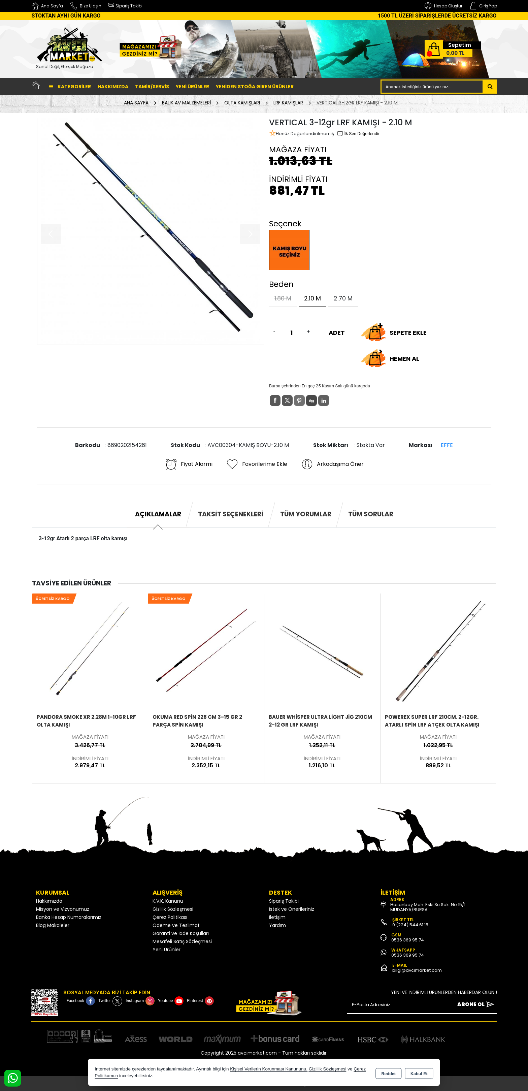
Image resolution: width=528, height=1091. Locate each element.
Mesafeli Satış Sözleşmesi (182, 941)
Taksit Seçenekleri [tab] (230, 514)
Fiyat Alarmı (188, 464)
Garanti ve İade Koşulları (181, 933)
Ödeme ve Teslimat (176, 925)
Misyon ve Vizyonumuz (62, 909)
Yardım (277, 925)
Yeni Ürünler (166, 949)
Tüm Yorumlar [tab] (305, 514)
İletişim (277, 917)
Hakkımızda (113, 86)
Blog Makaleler (52, 925)
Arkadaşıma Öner (332, 464)
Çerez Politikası (170, 917)
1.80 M (282, 298)
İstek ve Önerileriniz (291, 909)
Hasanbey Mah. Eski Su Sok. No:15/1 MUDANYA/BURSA (427, 907)
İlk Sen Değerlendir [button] (358, 133)
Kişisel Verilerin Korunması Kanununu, (268, 1068)
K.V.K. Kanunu (168, 901)
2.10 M (312, 298)
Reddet (389, 1072)
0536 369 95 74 (407, 940)
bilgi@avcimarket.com (417, 970)
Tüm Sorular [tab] (370, 514)
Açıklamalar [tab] (158, 514)
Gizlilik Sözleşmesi (173, 909)
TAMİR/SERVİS (152, 86)
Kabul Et (419, 1072)
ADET (337, 332)
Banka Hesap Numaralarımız (68, 917)
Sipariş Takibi (284, 901)
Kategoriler (70, 86)
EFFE (447, 445)
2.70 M (343, 298)
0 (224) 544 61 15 (410, 925)
